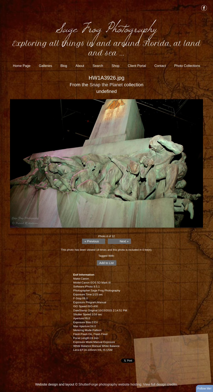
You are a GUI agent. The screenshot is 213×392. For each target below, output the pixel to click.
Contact (160, 66)
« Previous (91, 241)
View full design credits (160, 384)
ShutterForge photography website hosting (109, 384)
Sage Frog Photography (106, 27)
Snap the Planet (106, 84)
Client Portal (137, 66)
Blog (63, 66)
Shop (115, 66)
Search (98, 66)
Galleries (45, 66)
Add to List (106, 263)
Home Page (22, 66)
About (80, 66)
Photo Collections (187, 66)
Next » (124, 241)
